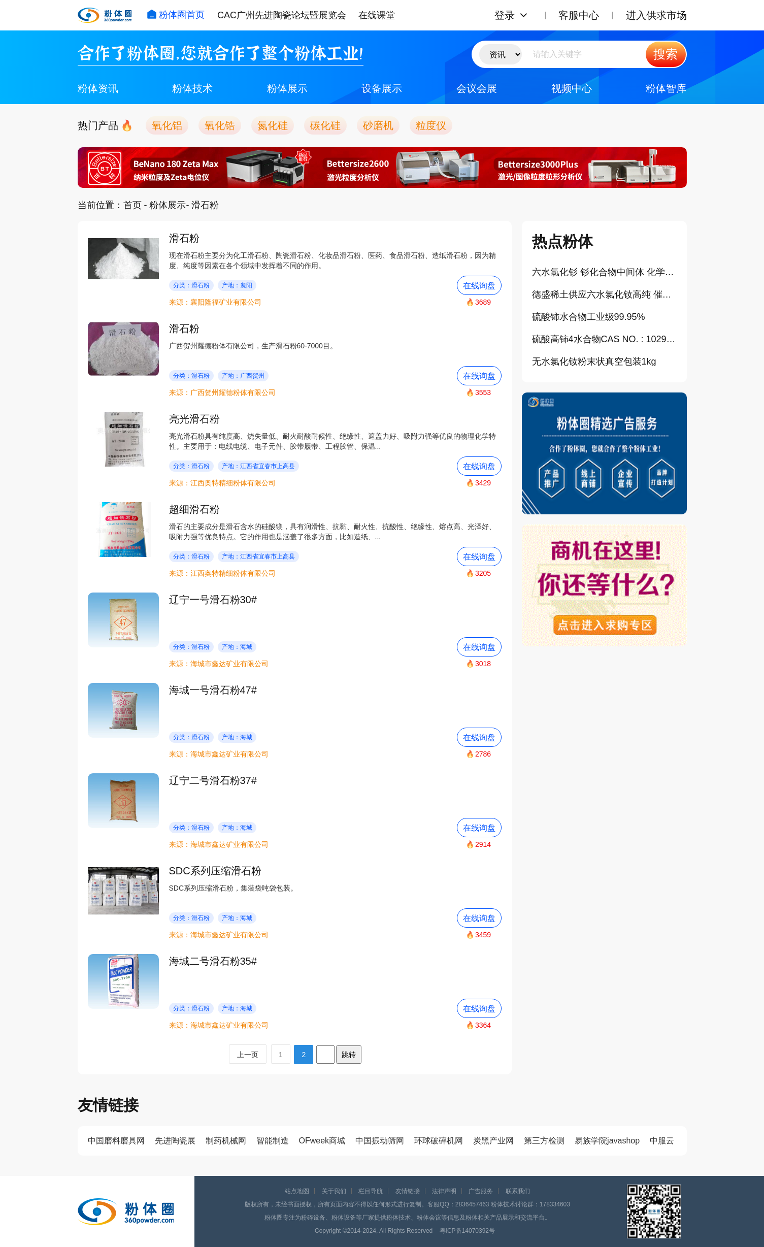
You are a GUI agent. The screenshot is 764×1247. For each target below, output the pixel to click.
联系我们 (518, 1191)
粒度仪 (431, 125)
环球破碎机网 (438, 1140)
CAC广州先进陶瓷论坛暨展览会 (281, 15)
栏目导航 (370, 1191)
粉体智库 (666, 88)
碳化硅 (325, 125)
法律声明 (444, 1191)
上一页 (247, 1055)
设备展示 (381, 88)
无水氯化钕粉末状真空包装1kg (594, 361)
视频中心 (571, 88)
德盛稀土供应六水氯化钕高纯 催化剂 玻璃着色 (604, 294)
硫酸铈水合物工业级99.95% (588, 316)
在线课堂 (376, 15)
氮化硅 (272, 125)
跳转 (349, 1055)
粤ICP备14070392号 (467, 1231)
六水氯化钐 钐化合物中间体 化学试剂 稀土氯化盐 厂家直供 (604, 272)
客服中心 (578, 15)
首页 (132, 205)
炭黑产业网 (493, 1140)
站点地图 (297, 1191)
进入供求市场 (656, 15)
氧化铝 (167, 125)
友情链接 (407, 1191)
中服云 (662, 1140)
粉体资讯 (98, 88)
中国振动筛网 (379, 1140)
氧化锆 (220, 125)
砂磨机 (378, 125)
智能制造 (272, 1140)
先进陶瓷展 (175, 1140)
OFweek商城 (322, 1140)
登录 (504, 15)
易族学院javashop (607, 1140)
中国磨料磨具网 (116, 1140)
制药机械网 (226, 1140)
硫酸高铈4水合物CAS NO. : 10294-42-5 (604, 339)
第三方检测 (544, 1140)
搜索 (665, 54)
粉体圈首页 (176, 15)
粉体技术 (192, 88)
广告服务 (481, 1191)
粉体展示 (287, 88)
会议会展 (476, 88)
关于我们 (334, 1191)
